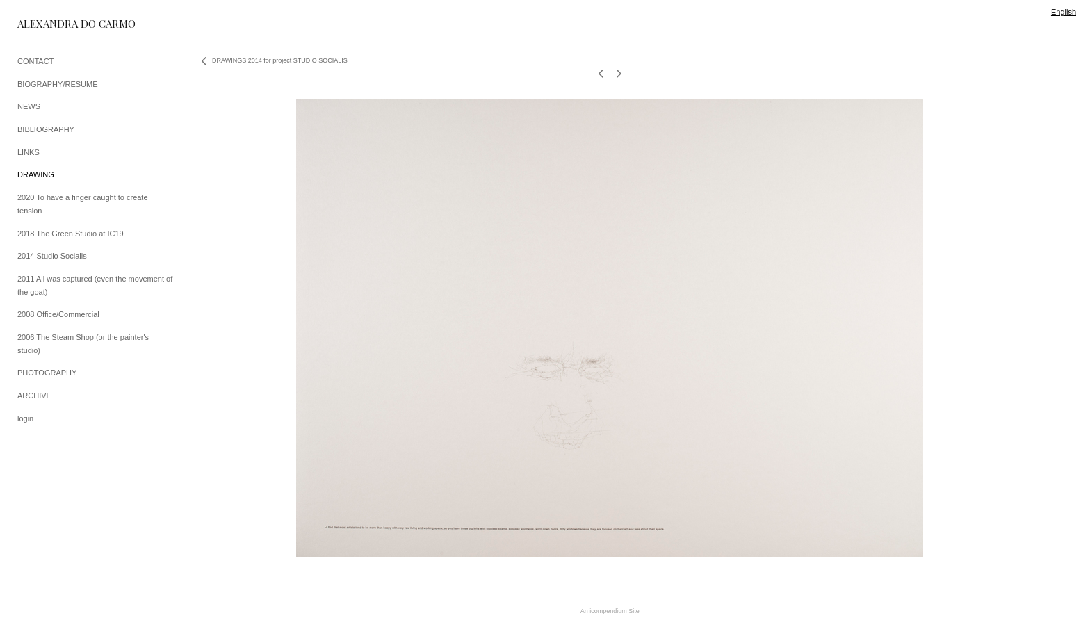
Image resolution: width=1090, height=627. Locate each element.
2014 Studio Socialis (52, 256)
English (1063, 12)
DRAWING (35, 174)
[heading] (52, 24)
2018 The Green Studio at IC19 (70, 233)
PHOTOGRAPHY (46, 372)
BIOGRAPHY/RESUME (57, 84)
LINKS (28, 152)
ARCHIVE (34, 395)
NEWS (28, 106)
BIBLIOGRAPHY (45, 129)
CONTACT (35, 61)
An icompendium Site (610, 611)
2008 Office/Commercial (58, 314)
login (25, 418)
